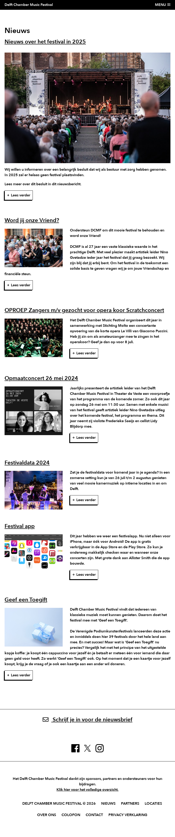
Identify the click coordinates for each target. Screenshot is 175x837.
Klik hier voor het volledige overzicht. (87, 789)
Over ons (46, 814)
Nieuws (108, 803)
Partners (130, 803)
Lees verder (18, 195)
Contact (94, 814)
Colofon (71, 814)
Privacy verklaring (127, 814)
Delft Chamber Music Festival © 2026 (59, 803)
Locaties (153, 803)
